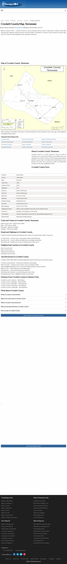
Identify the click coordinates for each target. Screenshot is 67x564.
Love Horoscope (38, 510)
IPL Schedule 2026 (39, 536)
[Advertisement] (33, 49)
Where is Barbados (6, 508)
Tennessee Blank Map (27, 142)
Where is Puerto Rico (7, 515)
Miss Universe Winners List (41, 503)
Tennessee (19, 20)
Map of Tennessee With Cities (49, 139)
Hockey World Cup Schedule (41, 543)
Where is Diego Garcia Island (9, 517)
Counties (26, 20)
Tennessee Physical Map (7, 142)
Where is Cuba (5, 512)
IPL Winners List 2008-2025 (41, 538)
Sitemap (58, 558)
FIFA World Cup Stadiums (40, 533)
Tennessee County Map (27, 139)
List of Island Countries (7, 540)
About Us (8, 558)
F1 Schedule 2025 (38, 540)
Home (2, 20)
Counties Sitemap (38, 517)
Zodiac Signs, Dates (39, 515)
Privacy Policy (25, 558)
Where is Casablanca (39, 512)
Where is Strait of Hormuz (41, 505)
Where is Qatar (5, 505)
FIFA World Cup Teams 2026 (41, 531)
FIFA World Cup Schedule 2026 (42, 524)
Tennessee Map (5, 139)
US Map (7, 20)
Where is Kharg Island (7, 524)
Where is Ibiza (5, 510)
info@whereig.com (21, 550)
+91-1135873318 (7, 550)
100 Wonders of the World (8, 529)
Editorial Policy (34, 558)
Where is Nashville (46, 144)
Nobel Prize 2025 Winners (41, 508)
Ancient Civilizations (6, 543)
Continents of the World (8, 536)
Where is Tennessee (47, 142)
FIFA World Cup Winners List (41, 526)
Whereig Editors (18, 27)
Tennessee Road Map (7, 144)
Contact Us (16, 558)
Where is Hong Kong (7, 501)
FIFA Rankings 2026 (39, 529)
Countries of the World (7, 533)
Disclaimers (43, 558)
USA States (13, 20)
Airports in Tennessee (27, 147)
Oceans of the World (7, 526)
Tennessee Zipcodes (6, 147)
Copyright (51, 558)
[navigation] (2, 10)
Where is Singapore (6, 503)
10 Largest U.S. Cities (39, 501)
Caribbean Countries (7, 538)
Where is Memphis (26, 144)
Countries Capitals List (7, 531)
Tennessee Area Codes (47, 147)
